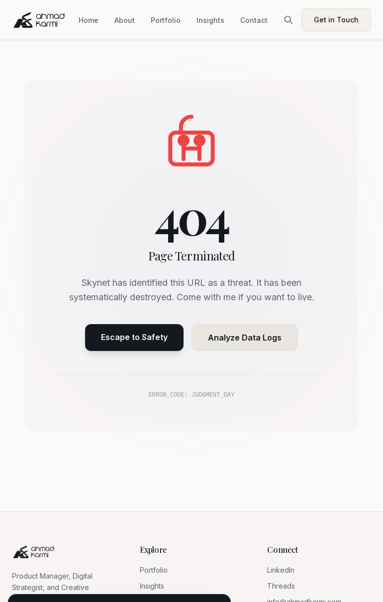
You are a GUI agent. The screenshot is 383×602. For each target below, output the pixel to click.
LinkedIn (280, 570)
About (124, 20)
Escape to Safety (134, 337)
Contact (254, 20)
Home (88, 20)
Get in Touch (336, 19)
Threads (281, 586)
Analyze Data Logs (245, 338)
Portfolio (166, 20)
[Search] (288, 20)
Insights (210, 20)
